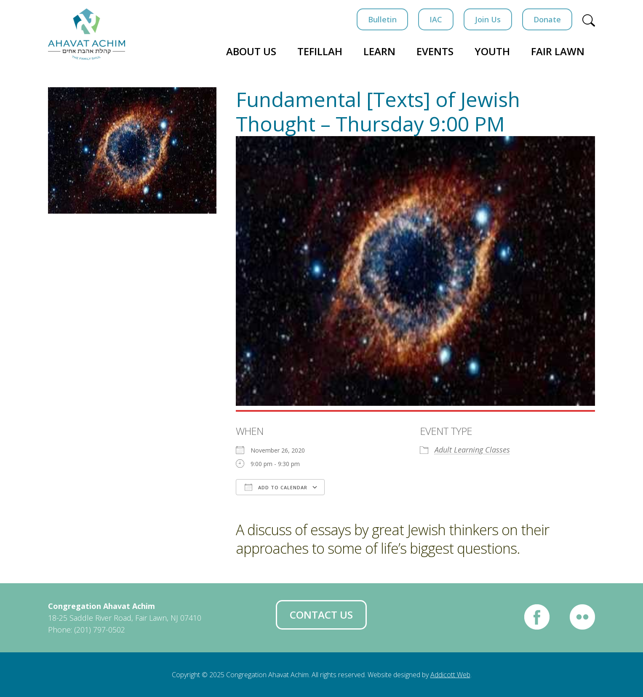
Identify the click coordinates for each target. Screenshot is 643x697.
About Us (251, 51)
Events (435, 51)
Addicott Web (450, 674)
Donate (547, 19)
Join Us (488, 19)
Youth (492, 51)
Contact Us (321, 615)
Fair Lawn (557, 51)
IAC (436, 19)
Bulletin (382, 19)
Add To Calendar (276, 487)
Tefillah (319, 51)
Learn (379, 51)
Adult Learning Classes (472, 450)
